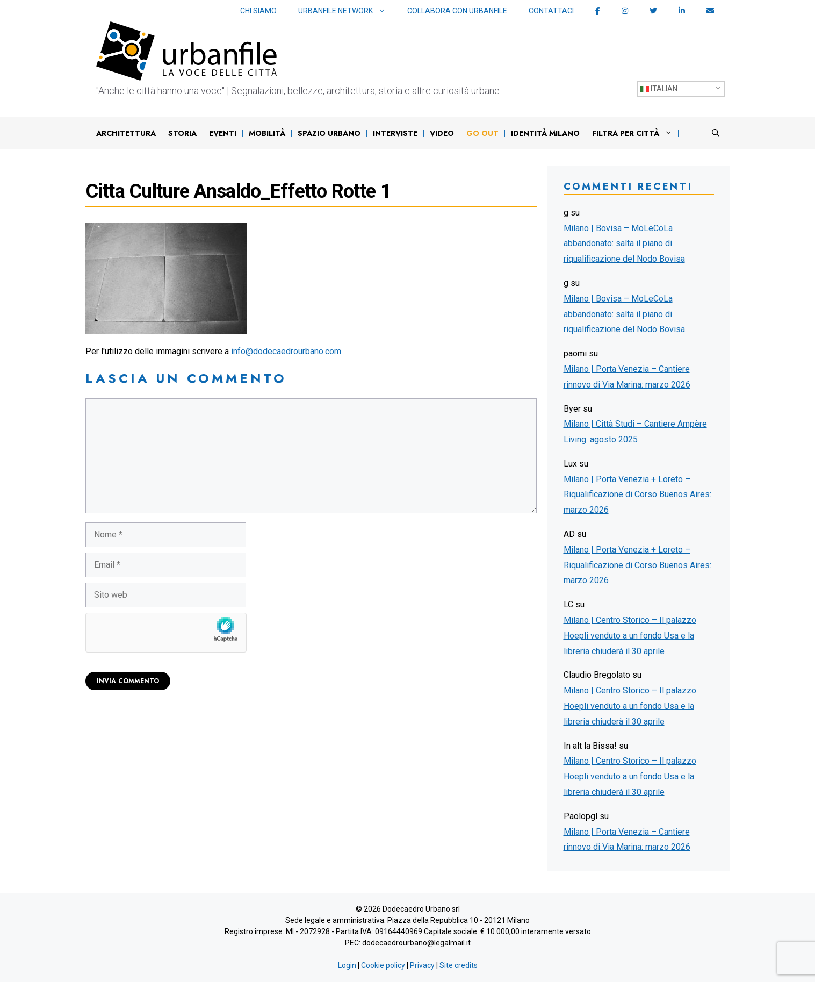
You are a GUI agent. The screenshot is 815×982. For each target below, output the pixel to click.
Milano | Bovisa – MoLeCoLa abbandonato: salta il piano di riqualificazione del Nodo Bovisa (624, 243)
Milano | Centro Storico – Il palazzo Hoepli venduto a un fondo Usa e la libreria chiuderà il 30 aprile (630, 635)
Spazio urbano (329, 133)
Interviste (395, 133)
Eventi (222, 133)
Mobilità (267, 133)
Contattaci (551, 10)
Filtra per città (634, 133)
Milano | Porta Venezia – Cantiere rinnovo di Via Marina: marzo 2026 (627, 377)
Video (442, 133)
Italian (658, 89)
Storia (182, 133)
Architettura (126, 133)
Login (347, 965)
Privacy (422, 965)
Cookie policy (383, 965)
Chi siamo (258, 10)
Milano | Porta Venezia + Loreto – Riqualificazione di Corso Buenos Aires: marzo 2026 (637, 494)
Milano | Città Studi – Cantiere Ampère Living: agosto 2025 (635, 432)
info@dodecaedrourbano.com (286, 351)
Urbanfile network (347, 11)
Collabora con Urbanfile (457, 10)
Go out (482, 133)
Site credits (458, 965)
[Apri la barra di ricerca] (715, 133)
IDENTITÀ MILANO (545, 133)
